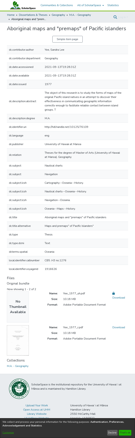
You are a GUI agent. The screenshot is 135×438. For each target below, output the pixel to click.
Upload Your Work (36, 405)
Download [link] (118, 327)
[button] (115, 17)
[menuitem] (90, 5)
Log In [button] (122, 17)
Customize (8, 432)
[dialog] (67, 428)
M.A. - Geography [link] (80, 15)
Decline (112, 432)
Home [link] (11, 15)
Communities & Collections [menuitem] (57, 5)
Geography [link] (58, 15)
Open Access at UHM (36, 410)
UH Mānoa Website (36, 418)
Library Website (37, 414)
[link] (17, 366)
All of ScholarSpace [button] (89, 5)
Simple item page (67, 39)
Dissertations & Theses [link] (33, 15)
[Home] (22, 5)
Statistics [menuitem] (113, 5)
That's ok (125, 432)
